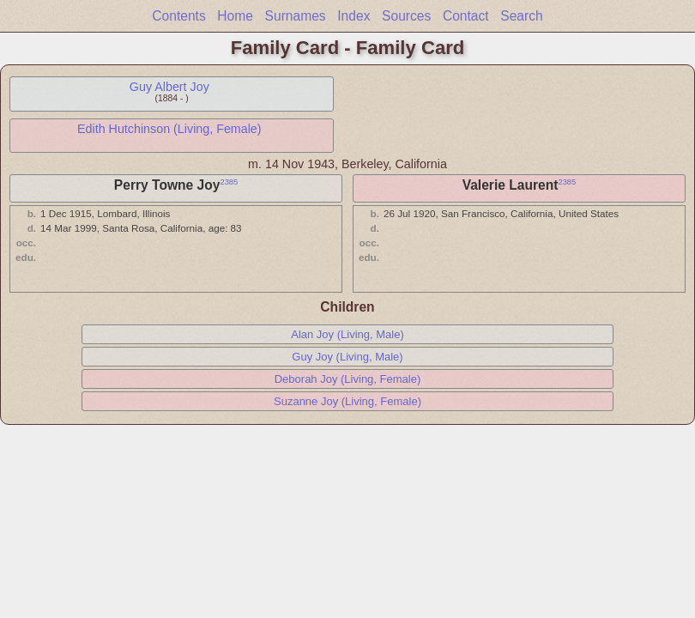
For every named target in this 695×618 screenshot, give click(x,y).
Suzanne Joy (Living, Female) (347, 401)
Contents (178, 16)
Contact (466, 16)
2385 (229, 182)
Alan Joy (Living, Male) (347, 334)
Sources (406, 16)
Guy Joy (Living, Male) (347, 356)
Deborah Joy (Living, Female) (348, 379)
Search (521, 16)
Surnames (295, 16)
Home (235, 16)
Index (353, 16)
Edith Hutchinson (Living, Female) (169, 129)
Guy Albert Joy (169, 87)
